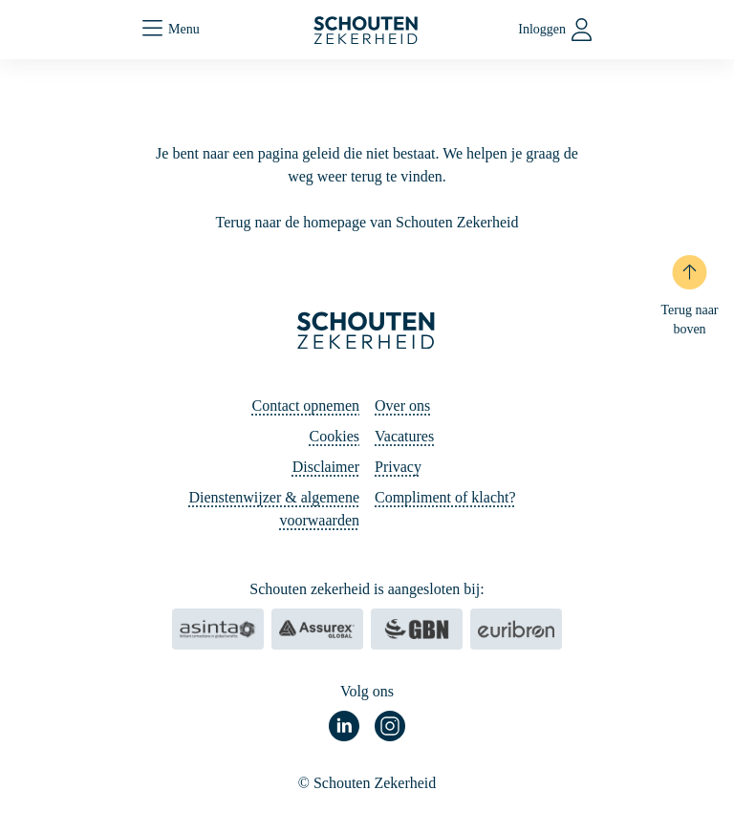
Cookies (334, 436)
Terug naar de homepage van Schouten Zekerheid (367, 222)
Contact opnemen (305, 405)
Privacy (398, 467)
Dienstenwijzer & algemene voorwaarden (273, 508)
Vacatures (404, 436)
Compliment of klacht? (445, 497)
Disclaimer (325, 467)
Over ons (402, 405)
